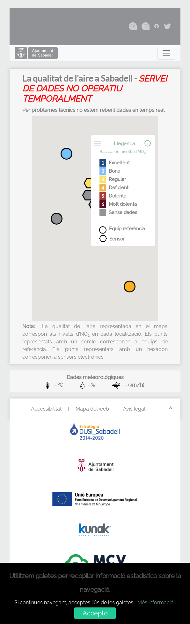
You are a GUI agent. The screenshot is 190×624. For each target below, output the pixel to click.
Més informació (155, 602)
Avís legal (134, 409)
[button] (90, 184)
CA (132, 26)
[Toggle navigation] (166, 53)
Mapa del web (92, 409)
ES (145, 26)
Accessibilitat (46, 409)
